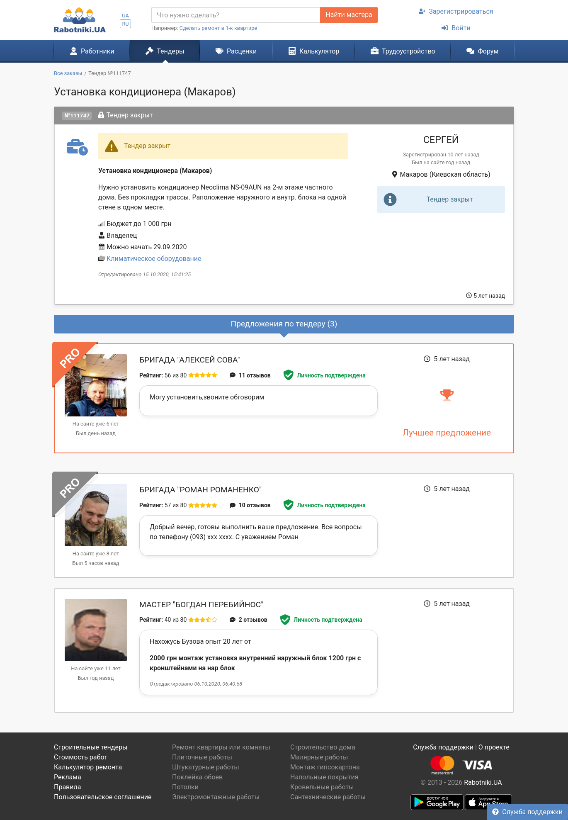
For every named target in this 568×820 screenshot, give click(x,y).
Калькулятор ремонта (88, 767)
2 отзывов (248, 619)
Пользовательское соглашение (103, 797)
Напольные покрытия (324, 777)
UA (125, 15)
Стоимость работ (80, 757)
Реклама (67, 777)
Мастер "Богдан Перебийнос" (201, 604)
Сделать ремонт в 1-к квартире (218, 28)
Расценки (236, 51)
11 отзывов (250, 375)
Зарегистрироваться (456, 11)
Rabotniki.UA (483, 782)
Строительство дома (322, 747)
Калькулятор (314, 51)
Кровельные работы (322, 787)
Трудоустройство (403, 51)
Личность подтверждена (324, 375)
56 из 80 (176, 375)
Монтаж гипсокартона (325, 767)
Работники (92, 51)
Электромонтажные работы (216, 797)
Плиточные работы (202, 757)
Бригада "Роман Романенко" (200, 489)
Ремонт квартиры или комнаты (221, 747)
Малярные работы (319, 757)
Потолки (185, 787)
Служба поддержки (527, 812)
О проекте (494, 747)
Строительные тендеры (90, 747)
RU (125, 24)
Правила (67, 787)
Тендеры (165, 51)
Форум (482, 51)
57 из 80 (176, 505)
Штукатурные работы (205, 767)
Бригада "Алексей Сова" (189, 360)
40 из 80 (176, 619)
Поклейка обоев (197, 777)
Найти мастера (348, 15)
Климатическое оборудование (154, 259)
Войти (456, 28)
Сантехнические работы (328, 797)
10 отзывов (250, 505)
